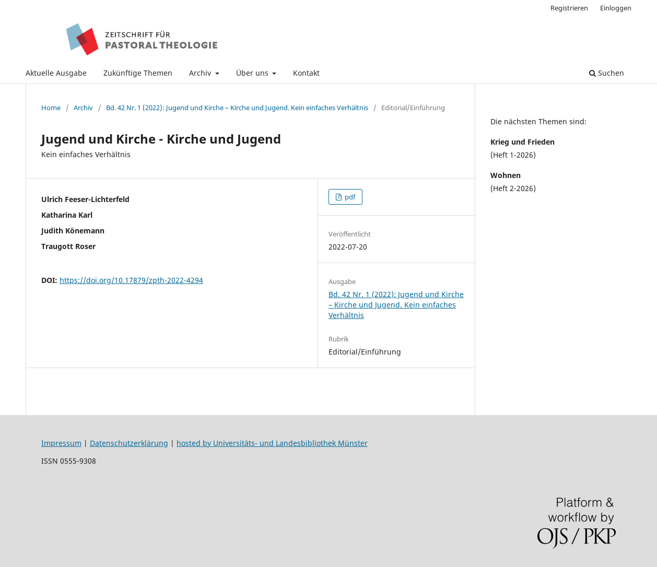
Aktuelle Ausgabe (56, 73)
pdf (349, 197)
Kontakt (306, 73)
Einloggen (615, 8)
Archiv (201, 73)
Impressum (61, 443)
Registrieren (569, 8)
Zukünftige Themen (137, 73)
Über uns (253, 73)
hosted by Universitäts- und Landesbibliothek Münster (272, 443)
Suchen (606, 73)
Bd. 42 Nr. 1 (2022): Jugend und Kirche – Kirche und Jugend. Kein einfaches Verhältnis (237, 107)
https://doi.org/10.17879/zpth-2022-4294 (131, 280)
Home (51, 107)
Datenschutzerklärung (129, 443)
